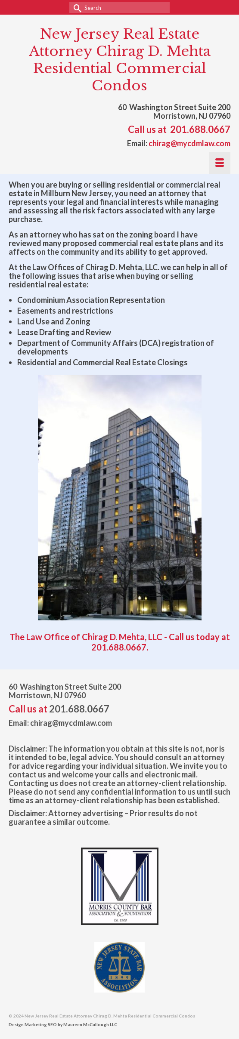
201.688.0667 (200, 129)
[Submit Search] (75, 7)
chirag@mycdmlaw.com (189, 143)
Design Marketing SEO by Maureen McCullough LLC (63, 1024)
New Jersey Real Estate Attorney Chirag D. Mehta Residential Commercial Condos (120, 59)
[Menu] (219, 163)
